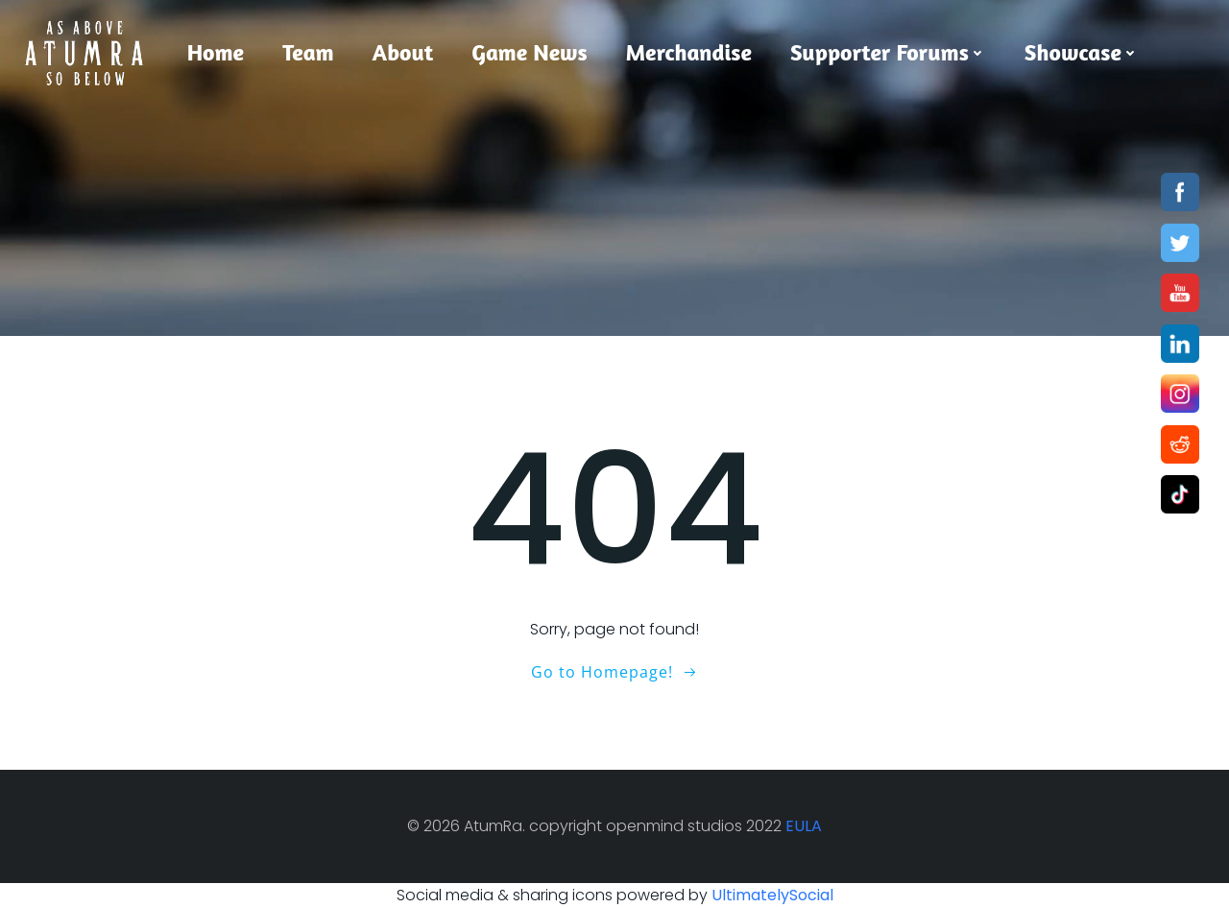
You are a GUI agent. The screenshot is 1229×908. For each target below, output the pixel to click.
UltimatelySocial (772, 895)
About (403, 52)
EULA (803, 826)
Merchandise (689, 52)
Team (307, 52)
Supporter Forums (888, 52)
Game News (529, 52)
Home (215, 52)
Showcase (1081, 52)
